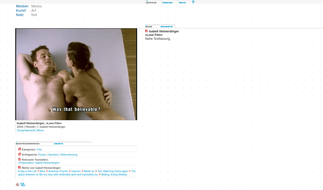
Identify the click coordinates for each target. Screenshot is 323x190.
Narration (53, 154)
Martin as (89, 171)
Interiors (76, 171)
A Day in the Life (27, 171)
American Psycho (58, 171)
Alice (42, 171)
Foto (39, 149)
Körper (42, 154)
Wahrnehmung (69, 154)
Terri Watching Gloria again (112, 171)
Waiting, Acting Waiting (114, 174)
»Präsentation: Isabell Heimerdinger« (39, 162)
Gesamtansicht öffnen (30, 130)
